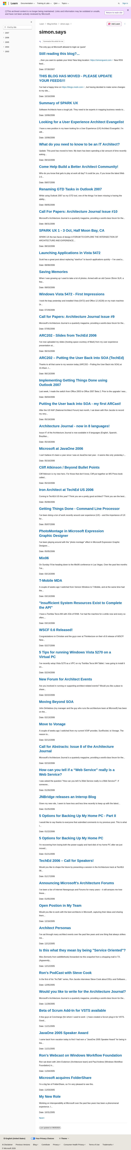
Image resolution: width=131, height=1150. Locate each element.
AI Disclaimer (7, 1145)
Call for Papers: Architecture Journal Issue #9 (77, 317)
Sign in (125, 3)
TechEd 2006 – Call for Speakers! (66, 861)
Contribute (46, 1145)
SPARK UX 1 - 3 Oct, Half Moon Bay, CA (72, 230)
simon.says (64, 24)
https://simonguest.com (100, 60)
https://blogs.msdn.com (72, 87)
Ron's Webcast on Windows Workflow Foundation (80, 1055)
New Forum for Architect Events (65, 679)
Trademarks (107, 1145)
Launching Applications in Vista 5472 (70, 253)
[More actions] (125, 24)
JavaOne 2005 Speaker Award (63, 1033)
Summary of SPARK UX (58, 103)
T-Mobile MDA (50, 580)
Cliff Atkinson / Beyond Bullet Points (69, 467)
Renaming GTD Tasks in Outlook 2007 (70, 189)
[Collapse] (31, 22)
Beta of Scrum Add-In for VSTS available (72, 1010)
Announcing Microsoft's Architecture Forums (76, 883)
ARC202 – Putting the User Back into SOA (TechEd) (81, 358)
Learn (42, 24)
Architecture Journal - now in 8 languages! (74, 426)
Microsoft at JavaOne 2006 (61, 449)
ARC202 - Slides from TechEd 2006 (68, 335)
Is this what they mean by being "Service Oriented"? (82, 950)
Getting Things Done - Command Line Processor (79, 509)
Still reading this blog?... (59, 54)
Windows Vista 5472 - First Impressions (72, 294)
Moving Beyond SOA (56, 702)
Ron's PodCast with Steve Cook (65, 973)
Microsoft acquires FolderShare (65, 1078)
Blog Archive (52, 24)
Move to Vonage (52, 724)
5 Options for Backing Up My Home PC (71, 838)
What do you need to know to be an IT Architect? (79, 144)
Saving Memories (53, 272)
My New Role (50, 1096)
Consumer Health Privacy (74, 1145)
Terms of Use (94, 1145)
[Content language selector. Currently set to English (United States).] (14, 1139)
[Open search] (118, 3)
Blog (35, 1145)
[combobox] (17, 27)
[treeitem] (17, 33)
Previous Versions (23, 1145)
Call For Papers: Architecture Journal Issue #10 (78, 212)
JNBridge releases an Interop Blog (67, 797)
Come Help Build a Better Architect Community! (78, 167)
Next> (42, 1118)
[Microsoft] (4, 3)
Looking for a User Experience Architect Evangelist (81, 122)
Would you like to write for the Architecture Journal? (82, 992)
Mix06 (44, 558)
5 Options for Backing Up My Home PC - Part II (77, 816)
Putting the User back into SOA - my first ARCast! (80, 404)
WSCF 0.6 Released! (56, 630)
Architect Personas (55, 928)
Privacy (56, 1145)
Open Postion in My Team (60, 905)
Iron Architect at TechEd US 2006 (66, 490)
